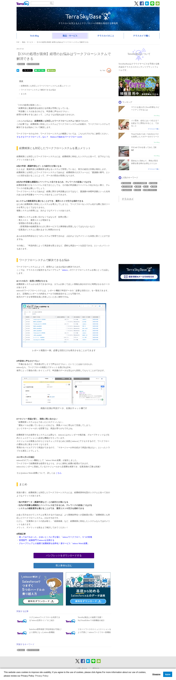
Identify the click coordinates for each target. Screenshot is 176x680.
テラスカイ (128, 199)
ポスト (27, 70)
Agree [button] (167, 674)
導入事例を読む (63, 565)
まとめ (23, 94)
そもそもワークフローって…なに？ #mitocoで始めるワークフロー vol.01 (49, 137)
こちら (59, 473)
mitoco (65, 270)
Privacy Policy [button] (41, 676)
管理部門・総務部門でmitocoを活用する (36, 540)
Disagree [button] (156, 674)
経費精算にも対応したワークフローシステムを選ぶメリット (46, 86)
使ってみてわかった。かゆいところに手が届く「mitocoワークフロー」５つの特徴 (55, 537)
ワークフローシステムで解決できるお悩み (38, 90)
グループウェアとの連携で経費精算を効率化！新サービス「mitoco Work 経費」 (54, 543)
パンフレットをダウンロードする (64, 555)
